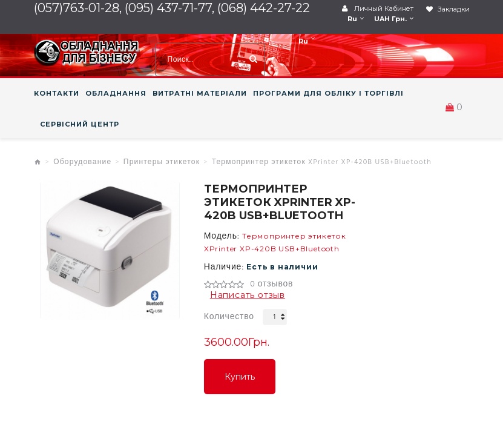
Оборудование (82, 162)
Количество (229, 317)
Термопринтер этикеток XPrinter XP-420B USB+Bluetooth (322, 162)
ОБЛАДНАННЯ (115, 93)
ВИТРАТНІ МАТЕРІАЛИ (200, 93)
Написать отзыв (247, 295)
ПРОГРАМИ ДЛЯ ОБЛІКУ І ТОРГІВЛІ (328, 93)
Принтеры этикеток (161, 162)
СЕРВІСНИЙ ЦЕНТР (79, 124)
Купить (240, 376)
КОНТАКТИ (56, 93)
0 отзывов (271, 284)
